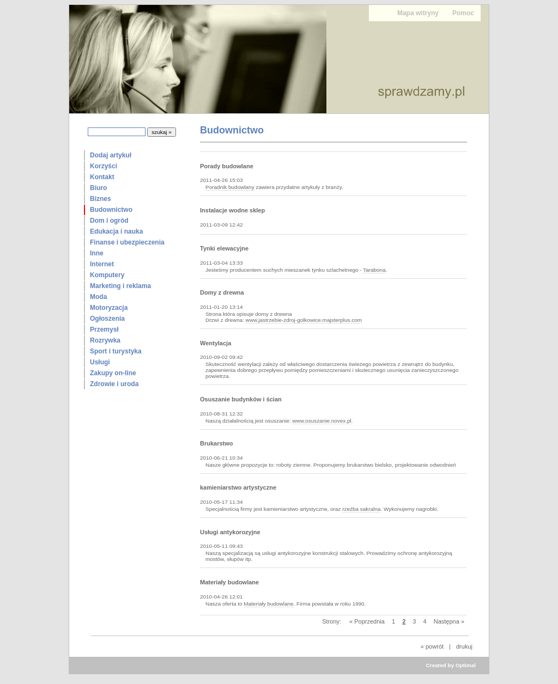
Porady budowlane (226, 166)
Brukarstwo (216, 443)
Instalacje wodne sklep (232, 210)
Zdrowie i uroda (114, 384)
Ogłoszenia (107, 318)
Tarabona (374, 270)
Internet (102, 264)
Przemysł (104, 329)
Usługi (100, 362)
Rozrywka (105, 340)
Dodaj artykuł (110, 155)
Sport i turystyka (116, 351)
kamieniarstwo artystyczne (238, 487)
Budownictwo (111, 209)
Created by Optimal (451, 665)
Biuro (98, 188)
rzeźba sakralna (361, 509)
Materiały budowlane (229, 582)
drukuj (464, 646)
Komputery (107, 275)
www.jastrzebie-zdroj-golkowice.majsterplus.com (304, 320)
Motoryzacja (109, 308)
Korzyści (103, 166)
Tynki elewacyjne (224, 248)
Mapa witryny (418, 13)
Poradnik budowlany (229, 187)
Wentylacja (215, 343)
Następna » (449, 621)
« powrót (432, 646)
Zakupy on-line (113, 373)
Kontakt (102, 177)
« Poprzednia (367, 621)
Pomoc (463, 13)
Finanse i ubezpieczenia (127, 242)
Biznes (100, 199)
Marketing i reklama (120, 286)
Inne (97, 253)
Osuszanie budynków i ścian (241, 399)
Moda (98, 297)
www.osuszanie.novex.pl (321, 421)
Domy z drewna (222, 292)
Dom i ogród (109, 220)
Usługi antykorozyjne (230, 532)
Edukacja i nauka (116, 231)
